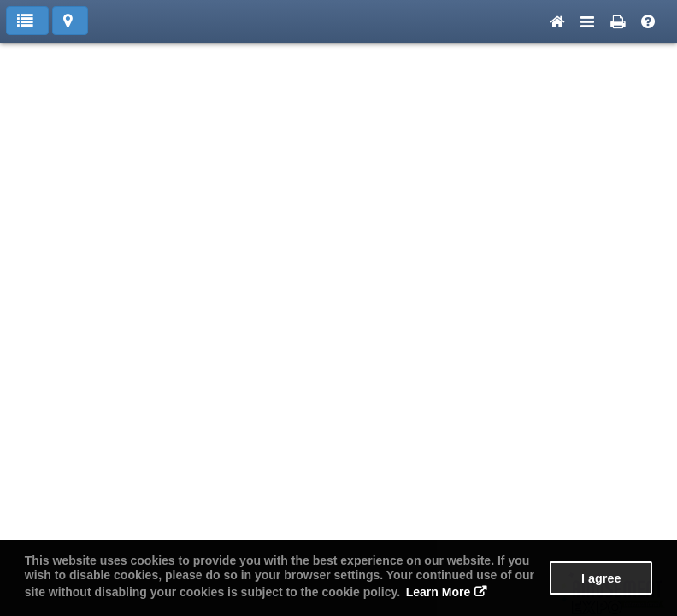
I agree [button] (601, 578)
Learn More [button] (438, 592)
